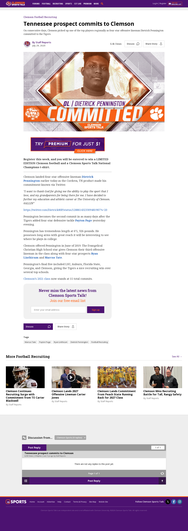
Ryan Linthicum (60, 342)
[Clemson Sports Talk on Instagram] (179, 501)
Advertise (51, 502)
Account (40, 502)
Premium (87, 3)
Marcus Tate (53, 257)
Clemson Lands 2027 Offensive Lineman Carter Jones (69, 394)
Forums (36, 3)
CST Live (77, 3)
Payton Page (83, 220)
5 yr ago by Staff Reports (56, 456)
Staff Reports (15, 404)
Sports (68, 3)
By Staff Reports (41, 42)
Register (163, 3)
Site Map (92, 502)
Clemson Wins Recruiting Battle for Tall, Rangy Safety (162, 393)
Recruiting (58, 3)
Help (59, 502)
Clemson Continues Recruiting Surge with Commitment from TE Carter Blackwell (25, 396)
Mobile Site (103, 502)
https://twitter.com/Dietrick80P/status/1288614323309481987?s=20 (65, 210)
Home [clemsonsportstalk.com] (32, 502)
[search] (102, 3)
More (96, 3)
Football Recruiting (99, 342)
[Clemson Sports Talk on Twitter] (167, 501)
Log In (155, 3)
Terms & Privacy (80, 502)
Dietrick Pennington (79, 342)
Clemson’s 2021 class (37, 278)
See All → (177, 356)
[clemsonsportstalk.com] (17, 3)
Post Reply (34, 447)
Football (46, 3)
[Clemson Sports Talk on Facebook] (173, 501)
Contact (67, 502)
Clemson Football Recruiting (40, 17)
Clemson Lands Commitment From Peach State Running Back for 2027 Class (117, 394)
